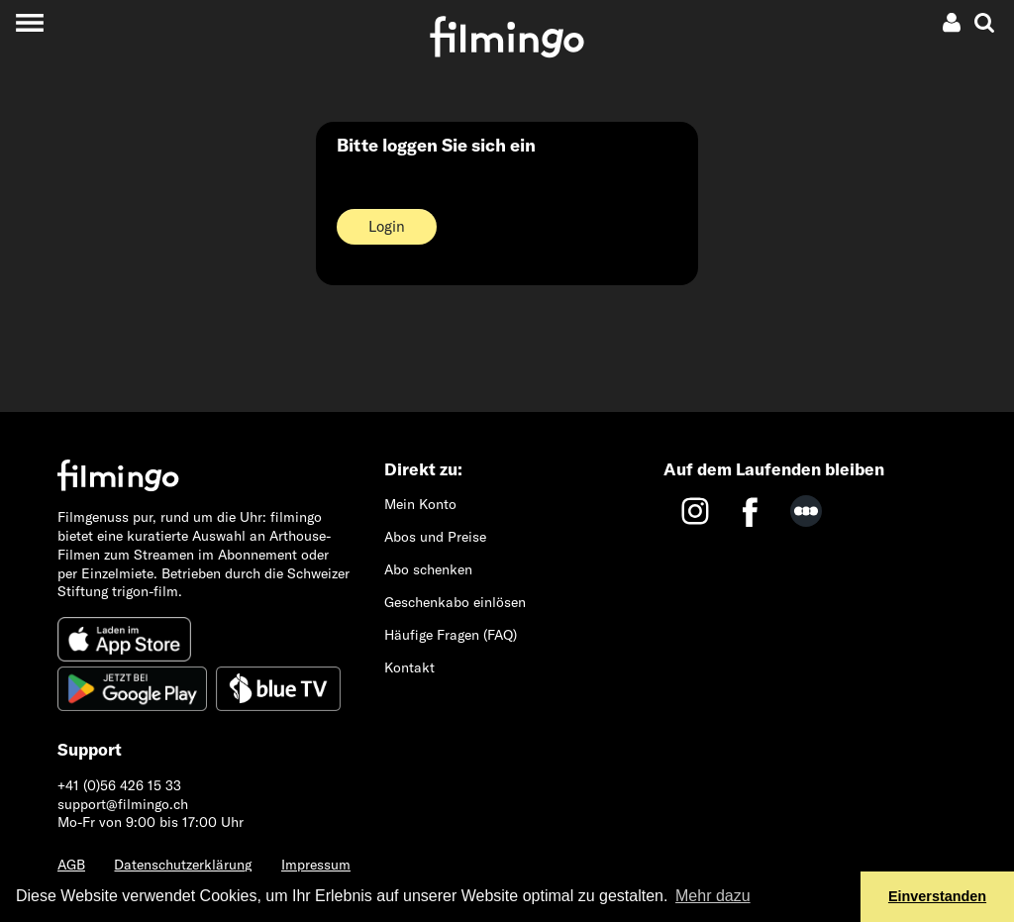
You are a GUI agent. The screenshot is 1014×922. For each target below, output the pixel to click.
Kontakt (409, 667)
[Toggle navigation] (29, 22)
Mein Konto (420, 504)
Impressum (316, 864)
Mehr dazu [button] (713, 895)
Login (386, 226)
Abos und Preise (435, 537)
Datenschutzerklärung (183, 864)
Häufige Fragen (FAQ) (450, 635)
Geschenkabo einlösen (455, 602)
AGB (71, 864)
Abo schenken (428, 569)
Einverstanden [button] (937, 896)
